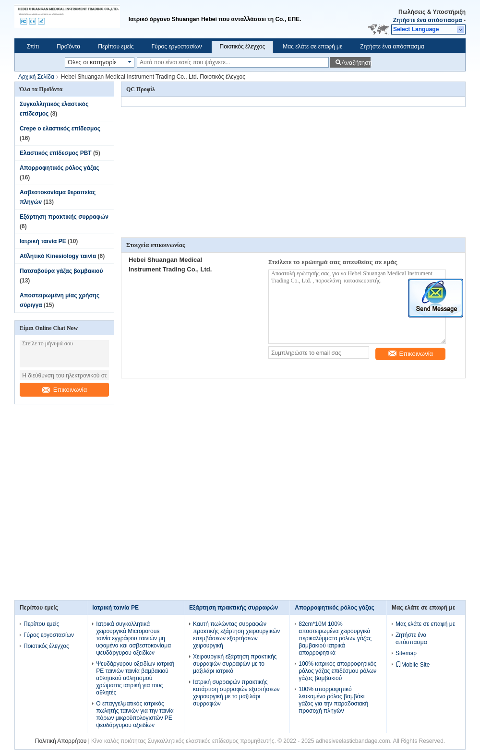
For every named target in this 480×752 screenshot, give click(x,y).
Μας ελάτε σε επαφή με (312, 46)
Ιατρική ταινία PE (43, 241)
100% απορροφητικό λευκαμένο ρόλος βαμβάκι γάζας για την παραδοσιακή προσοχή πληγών (333, 700)
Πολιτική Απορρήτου (60, 741)
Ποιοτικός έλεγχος (242, 46)
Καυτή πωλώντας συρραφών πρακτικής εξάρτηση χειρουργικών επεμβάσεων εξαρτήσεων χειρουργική (236, 635)
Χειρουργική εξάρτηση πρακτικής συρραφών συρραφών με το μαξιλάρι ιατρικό (234, 663)
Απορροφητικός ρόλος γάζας (59, 167)
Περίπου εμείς (115, 46)
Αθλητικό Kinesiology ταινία (58, 256)
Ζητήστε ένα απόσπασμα (427, 20)
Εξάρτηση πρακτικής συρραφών (64, 216)
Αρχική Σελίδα (36, 76)
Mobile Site (413, 664)
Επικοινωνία (64, 389)
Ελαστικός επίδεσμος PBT (56, 153)
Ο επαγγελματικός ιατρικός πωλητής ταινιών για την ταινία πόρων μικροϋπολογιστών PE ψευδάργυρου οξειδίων (134, 714)
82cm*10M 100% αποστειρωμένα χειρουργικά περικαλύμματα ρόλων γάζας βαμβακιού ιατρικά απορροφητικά (335, 638)
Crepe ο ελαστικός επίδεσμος (60, 128)
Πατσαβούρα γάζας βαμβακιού (61, 271)
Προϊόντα (68, 46)
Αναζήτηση (356, 62)
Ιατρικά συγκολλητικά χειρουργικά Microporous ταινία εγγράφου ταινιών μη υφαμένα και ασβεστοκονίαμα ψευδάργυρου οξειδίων (133, 638)
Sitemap (406, 653)
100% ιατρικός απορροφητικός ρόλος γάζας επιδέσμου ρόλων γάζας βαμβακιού (337, 671)
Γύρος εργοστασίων (176, 46)
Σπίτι (33, 46)
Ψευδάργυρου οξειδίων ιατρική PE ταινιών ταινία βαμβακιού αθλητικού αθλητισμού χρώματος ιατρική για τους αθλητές (135, 678)
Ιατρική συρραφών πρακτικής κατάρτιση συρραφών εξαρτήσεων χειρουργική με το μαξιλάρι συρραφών (236, 693)
